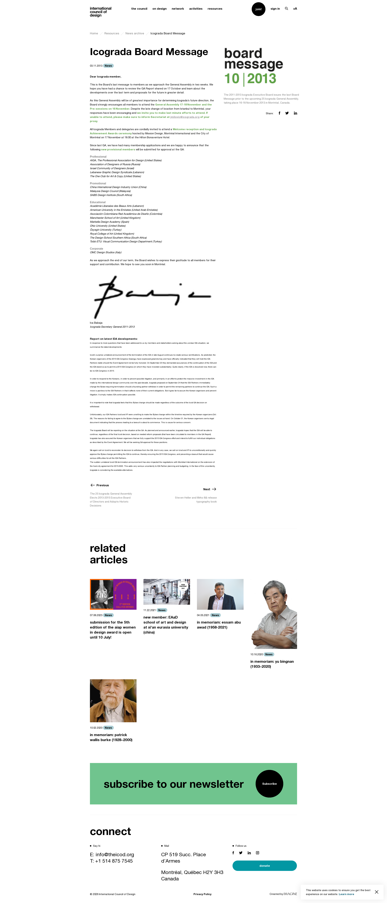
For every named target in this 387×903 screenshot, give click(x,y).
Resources (111, 33)
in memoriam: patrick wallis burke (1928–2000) (111, 737)
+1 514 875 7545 (114, 861)
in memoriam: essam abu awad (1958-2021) (219, 624)
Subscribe (269, 783)
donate (264, 865)
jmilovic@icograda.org (185, 116)
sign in (275, 8)
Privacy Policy (202, 894)
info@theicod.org (115, 854)
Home (94, 33)
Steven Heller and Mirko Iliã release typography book (196, 499)
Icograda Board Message (168, 33)
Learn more (346, 894)
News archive (134, 33)
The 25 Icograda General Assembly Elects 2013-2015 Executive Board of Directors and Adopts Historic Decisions (111, 499)
